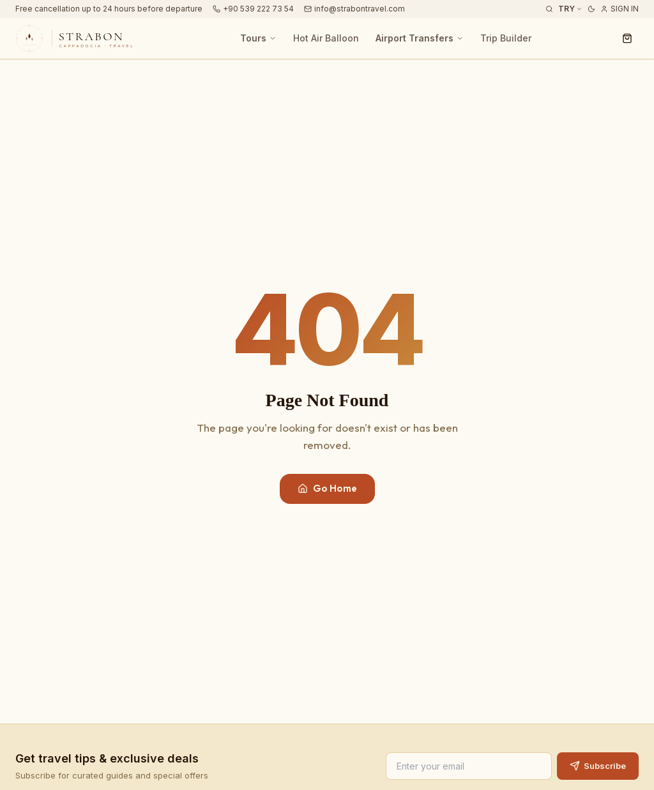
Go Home (327, 488)
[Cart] (627, 38)
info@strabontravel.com (354, 8)
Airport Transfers (420, 38)
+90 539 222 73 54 (253, 8)
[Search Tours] (549, 9)
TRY (570, 8)
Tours (258, 38)
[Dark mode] (591, 9)
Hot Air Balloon (326, 38)
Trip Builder (505, 38)
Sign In (619, 8)
